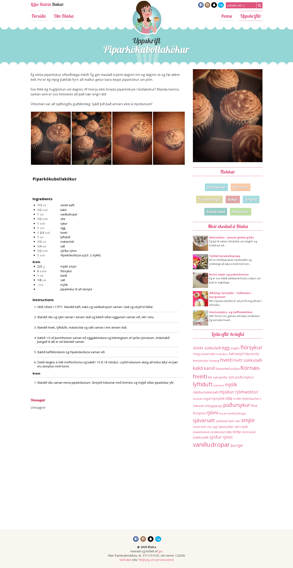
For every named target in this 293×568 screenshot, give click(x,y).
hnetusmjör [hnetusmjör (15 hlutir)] (201, 360)
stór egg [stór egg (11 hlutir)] (212, 427)
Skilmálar (125, 560)
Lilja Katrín (41, 4)
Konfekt (251, 199)
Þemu (226, 16)
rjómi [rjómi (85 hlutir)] (212, 412)
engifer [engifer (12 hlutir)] (235, 348)
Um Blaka (63, 16)
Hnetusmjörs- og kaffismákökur (231, 312)
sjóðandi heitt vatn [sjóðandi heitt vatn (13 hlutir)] (228, 421)
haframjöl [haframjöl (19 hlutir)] (236, 354)
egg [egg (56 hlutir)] (226, 347)
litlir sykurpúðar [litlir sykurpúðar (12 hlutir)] (218, 377)
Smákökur (240, 211)
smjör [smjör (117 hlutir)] (248, 420)
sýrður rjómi (68, 251)
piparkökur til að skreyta (76, 289)
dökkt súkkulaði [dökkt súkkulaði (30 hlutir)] (207, 347)
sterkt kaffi (67, 205)
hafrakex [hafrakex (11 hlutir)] (222, 354)
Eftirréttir (240, 187)
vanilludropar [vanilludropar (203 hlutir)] (211, 444)
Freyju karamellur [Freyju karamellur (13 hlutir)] (204, 354)
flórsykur (66, 271)
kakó (63, 210)
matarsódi (67, 242)
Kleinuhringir (209, 199)
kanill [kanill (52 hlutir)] (209, 368)
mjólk (64, 285)
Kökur (233, 199)
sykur (63, 223)
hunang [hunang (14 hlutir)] (214, 360)
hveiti (63, 233)
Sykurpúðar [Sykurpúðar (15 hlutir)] (226, 427)
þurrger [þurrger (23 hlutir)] (237, 445)
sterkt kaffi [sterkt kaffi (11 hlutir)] (199, 427)
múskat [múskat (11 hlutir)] (197, 399)
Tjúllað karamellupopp (224, 256)
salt (62, 246)
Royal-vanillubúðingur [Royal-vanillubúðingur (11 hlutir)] (232, 413)
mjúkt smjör (68, 266)
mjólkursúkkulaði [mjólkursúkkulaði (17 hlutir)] (205, 392)
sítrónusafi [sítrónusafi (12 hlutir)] (249, 432)
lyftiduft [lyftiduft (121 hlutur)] (202, 384)
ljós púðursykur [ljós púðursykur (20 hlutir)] (241, 377)
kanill (63, 275)
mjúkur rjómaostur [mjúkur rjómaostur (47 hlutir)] (238, 392)
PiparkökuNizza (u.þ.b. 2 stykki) (80, 255)
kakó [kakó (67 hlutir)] (198, 368)
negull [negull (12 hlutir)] (207, 399)
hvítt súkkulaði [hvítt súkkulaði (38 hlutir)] (248, 360)
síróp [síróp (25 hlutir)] (237, 431)
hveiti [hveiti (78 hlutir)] (226, 359)
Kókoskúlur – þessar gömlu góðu (231, 237)
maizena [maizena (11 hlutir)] (218, 385)
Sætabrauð (215, 211)
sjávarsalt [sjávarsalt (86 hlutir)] (204, 420)
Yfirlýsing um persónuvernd (156, 560)
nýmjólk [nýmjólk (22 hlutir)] (218, 398)
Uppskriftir (250, 16)
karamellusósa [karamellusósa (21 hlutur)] (227, 368)
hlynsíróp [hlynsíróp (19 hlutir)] (252, 354)
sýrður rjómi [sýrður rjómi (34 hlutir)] (220, 437)
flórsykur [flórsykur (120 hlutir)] (251, 347)
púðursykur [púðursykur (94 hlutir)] (236, 404)
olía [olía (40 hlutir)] (228, 398)
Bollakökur (216, 187)
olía (62, 219)
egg (62, 228)
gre (161, 551)
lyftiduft (65, 237)
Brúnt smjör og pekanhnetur (229, 274)
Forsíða (39, 16)
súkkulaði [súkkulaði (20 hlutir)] (201, 437)
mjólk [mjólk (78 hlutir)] (231, 384)
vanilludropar (68, 214)
